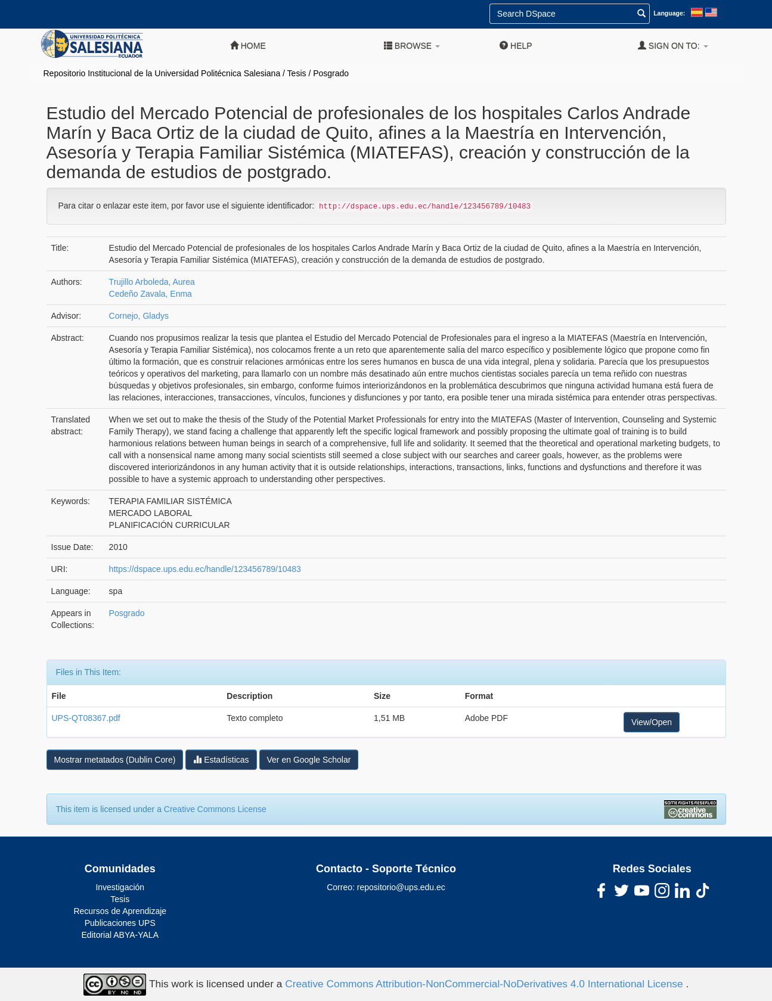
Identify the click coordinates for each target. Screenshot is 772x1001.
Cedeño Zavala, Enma (150, 294)
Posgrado (331, 73)
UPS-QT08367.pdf (86, 718)
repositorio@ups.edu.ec (401, 887)
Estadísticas (221, 759)
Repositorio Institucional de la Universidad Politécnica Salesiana (162, 73)
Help (516, 46)
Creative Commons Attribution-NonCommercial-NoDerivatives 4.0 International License (485, 984)
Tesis (296, 73)
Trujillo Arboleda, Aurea (152, 282)
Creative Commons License (215, 809)
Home (248, 46)
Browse (412, 46)
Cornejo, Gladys (139, 316)
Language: (669, 13)
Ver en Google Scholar (309, 759)
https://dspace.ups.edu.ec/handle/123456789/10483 (205, 569)
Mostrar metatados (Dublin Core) (115, 759)
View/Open (651, 722)
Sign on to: (673, 46)
